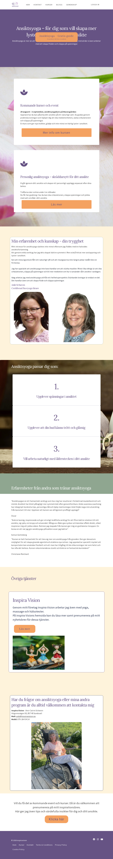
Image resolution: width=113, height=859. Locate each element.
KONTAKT (38, 4)
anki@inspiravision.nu (26, 716)
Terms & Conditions (44, 845)
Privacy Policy (61, 845)
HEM (28, 4)
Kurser (21, 845)
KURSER (49, 4)
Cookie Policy (18, 849)
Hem (14, 845)
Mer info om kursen (56, 133)
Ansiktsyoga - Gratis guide (56, 55)
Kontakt (30, 845)
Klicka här (56, 819)
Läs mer (56, 204)
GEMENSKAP (71, 4)
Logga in (95, 4)
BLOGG (59, 4)
